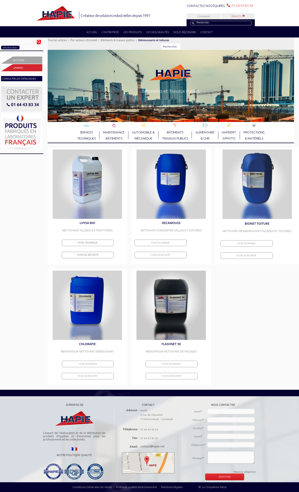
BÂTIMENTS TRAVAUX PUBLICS (175, 131)
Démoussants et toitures (153, 40)
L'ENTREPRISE (110, 32)
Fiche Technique (88, 243)
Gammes (18, 67)
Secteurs (18, 60)
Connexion (203, 16)
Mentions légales (172, 487)
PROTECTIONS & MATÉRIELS (254, 131)
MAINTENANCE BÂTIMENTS (114, 131)
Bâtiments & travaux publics (118, 40)
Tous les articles (57, 40)
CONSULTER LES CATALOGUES (19, 78)
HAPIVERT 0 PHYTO (229, 131)
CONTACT (206, 32)
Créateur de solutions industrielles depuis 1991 (116, 16)
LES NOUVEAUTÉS (157, 32)
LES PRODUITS (132, 32)
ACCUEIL (91, 32)
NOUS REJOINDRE (185, 32)
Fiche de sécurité (88, 255)
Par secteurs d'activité (84, 40)
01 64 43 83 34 (241, 5)
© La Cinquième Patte (212, 487)
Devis (238, 16)
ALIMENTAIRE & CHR (204, 131)
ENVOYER (225, 476)
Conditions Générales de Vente (92, 487)
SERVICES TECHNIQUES (86, 131)
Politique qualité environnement (137, 487)
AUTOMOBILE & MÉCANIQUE (143, 131)
